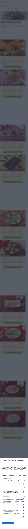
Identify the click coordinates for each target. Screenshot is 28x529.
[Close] (26, 460)
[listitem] (14, 478)
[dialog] (14, 493)
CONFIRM (8, 523)
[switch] (24, 480)
